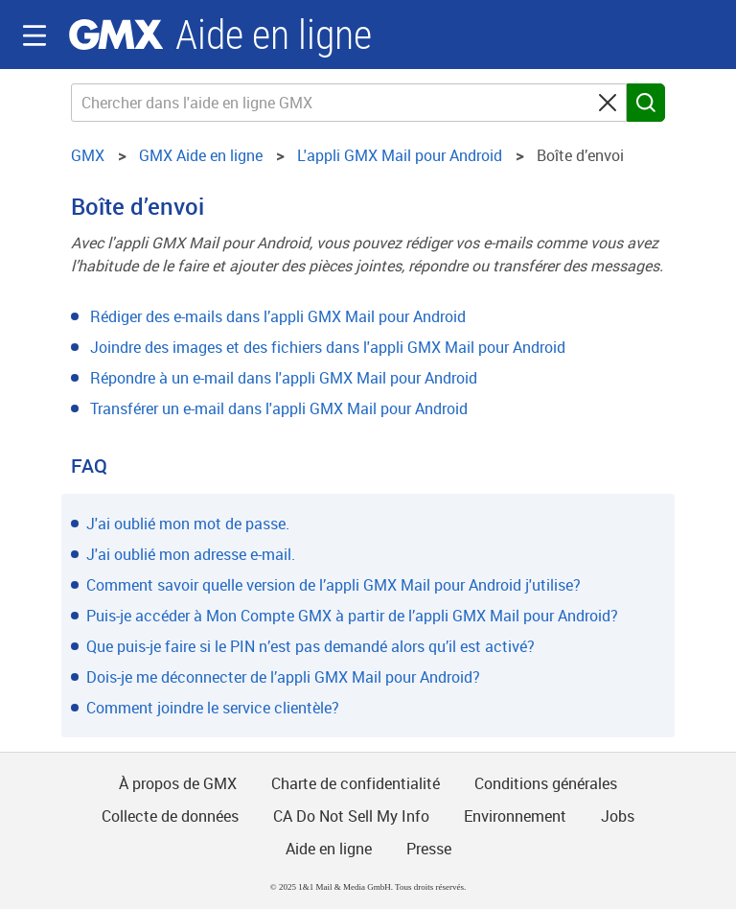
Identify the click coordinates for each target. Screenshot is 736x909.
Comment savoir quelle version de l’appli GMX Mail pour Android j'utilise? (333, 584)
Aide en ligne (273, 35)
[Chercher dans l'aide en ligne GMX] (349, 102)
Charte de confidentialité (355, 783)
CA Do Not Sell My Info (351, 816)
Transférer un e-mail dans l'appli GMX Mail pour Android (279, 408)
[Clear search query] (607, 102)
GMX (116, 34)
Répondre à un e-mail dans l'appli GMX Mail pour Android (283, 377)
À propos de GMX (178, 783)
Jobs (617, 816)
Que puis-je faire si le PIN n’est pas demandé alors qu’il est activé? (310, 646)
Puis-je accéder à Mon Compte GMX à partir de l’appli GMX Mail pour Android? (352, 615)
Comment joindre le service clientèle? (212, 707)
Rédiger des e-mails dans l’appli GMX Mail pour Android (278, 316)
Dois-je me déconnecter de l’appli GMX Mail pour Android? (283, 677)
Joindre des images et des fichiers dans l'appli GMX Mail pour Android (327, 347)
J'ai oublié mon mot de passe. (187, 523)
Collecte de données (170, 816)
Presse (428, 848)
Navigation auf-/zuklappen (34, 35)
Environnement (515, 816)
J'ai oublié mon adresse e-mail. (190, 554)
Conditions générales (545, 783)
